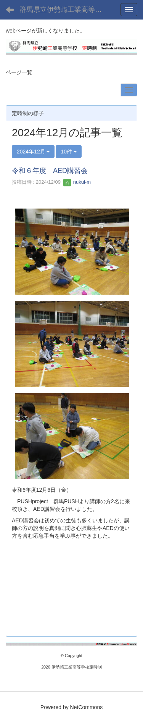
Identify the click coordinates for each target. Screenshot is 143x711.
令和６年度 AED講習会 (50, 170)
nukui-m (77, 182)
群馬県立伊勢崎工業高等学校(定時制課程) (66, 9)
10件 (68, 151)
